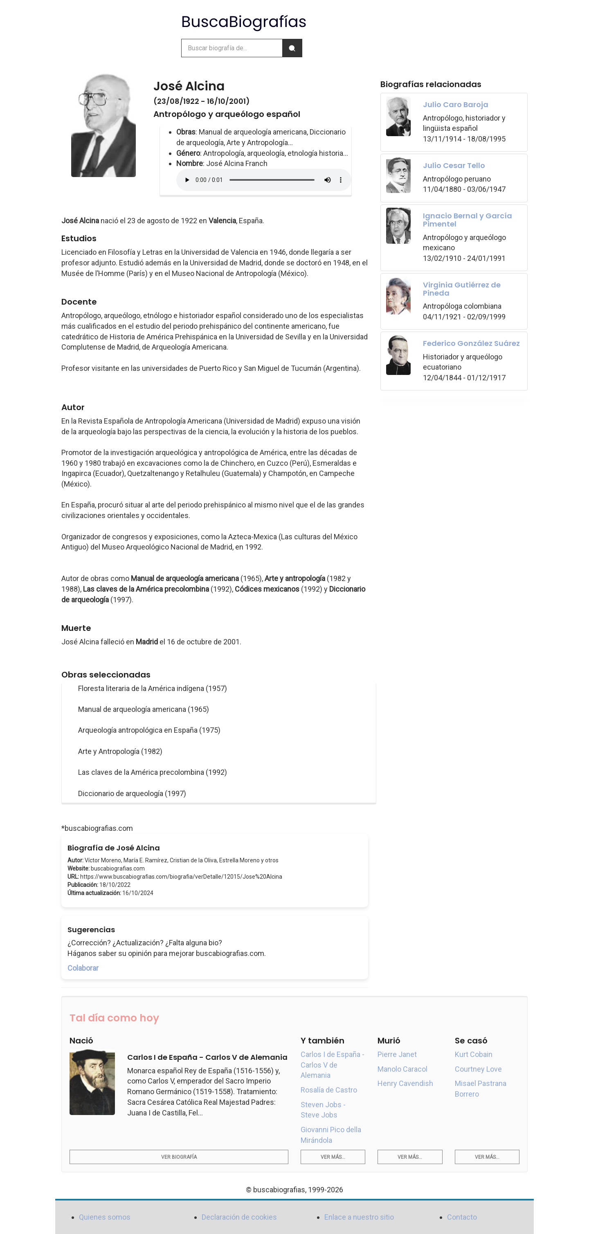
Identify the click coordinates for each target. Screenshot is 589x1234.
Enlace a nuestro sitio (359, 1217)
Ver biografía (179, 1157)
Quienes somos (104, 1217)
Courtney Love (478, 1069)
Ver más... (333, 1157)
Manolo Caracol (402, 1069)
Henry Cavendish (405, 1083)
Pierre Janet (397, 1054)
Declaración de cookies (239, 1217)
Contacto (462, 1217)
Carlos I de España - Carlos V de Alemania (332, 1064)
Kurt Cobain (473, 1054)
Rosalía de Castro (329, 1090)
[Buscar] (292, 48)
